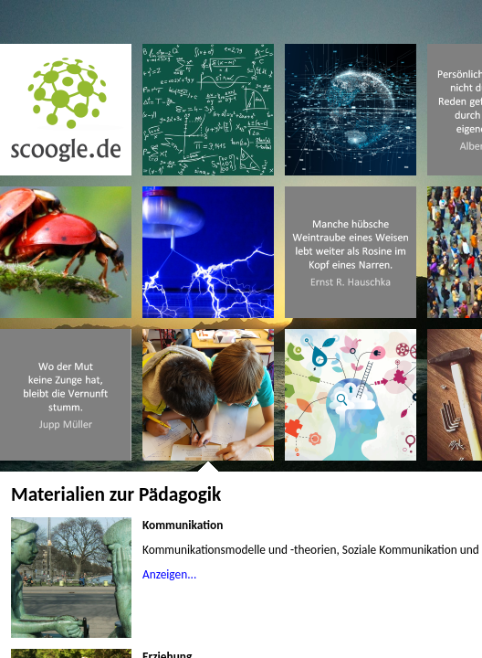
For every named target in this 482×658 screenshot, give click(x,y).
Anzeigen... (169, 574)
